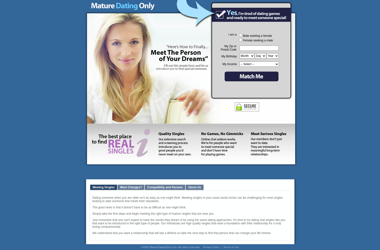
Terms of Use (231, 247)
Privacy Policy (211, 247)
